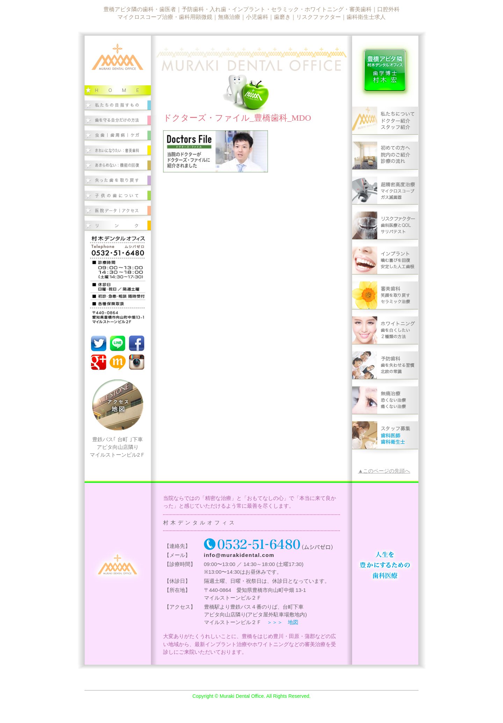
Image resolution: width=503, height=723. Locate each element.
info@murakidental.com (239, 555)
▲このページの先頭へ (384, 471)
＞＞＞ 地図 (282, 622)
